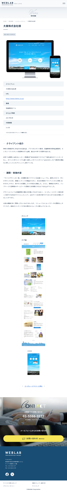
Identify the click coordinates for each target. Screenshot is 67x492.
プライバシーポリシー (8, 486)
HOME (4, 21)
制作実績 (11, 21)
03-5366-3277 (33, 416)
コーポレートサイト (20, 21)
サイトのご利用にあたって (10, 483)
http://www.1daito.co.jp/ (15, 98)
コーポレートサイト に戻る (33, 386)
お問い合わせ (35, 438)
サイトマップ (35, 486)
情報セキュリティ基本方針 (39, 483)
